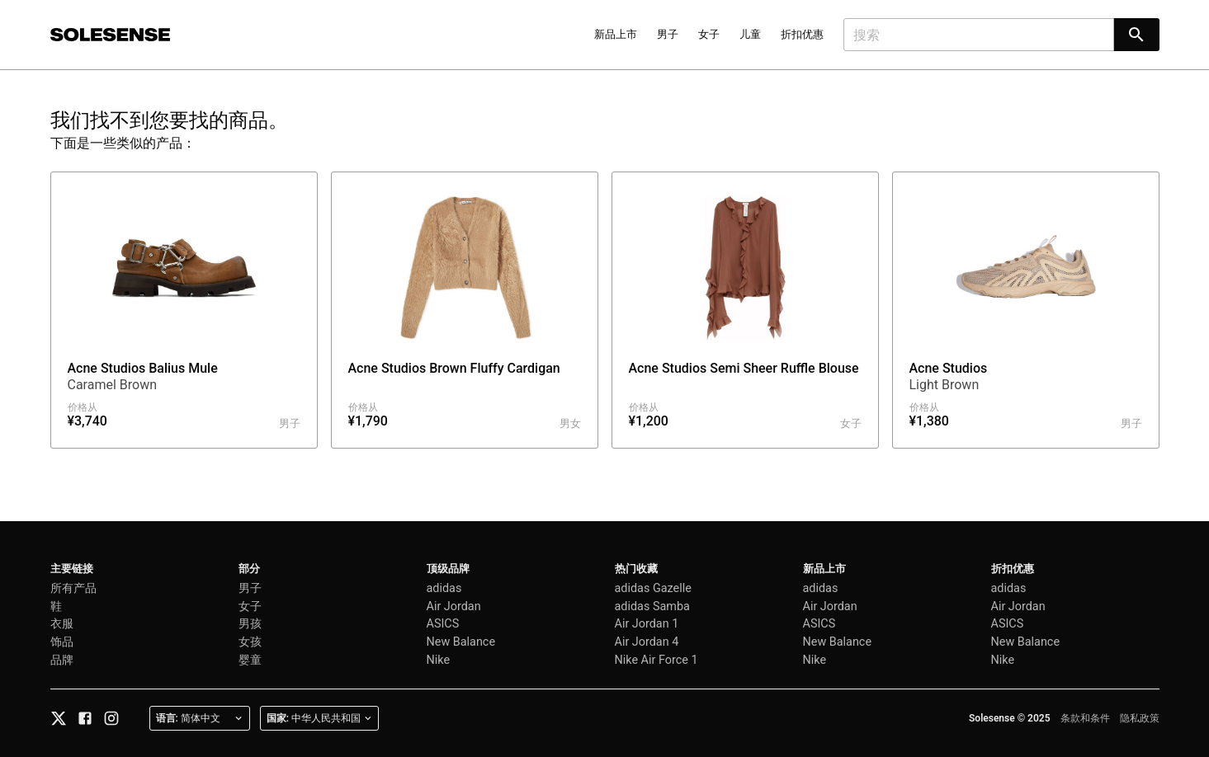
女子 (709, 34)
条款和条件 (1085, 718)
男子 (667, 34)
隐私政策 (1139, 718)
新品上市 (615, 34)
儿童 (750, 34)
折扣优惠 (802, 34)
